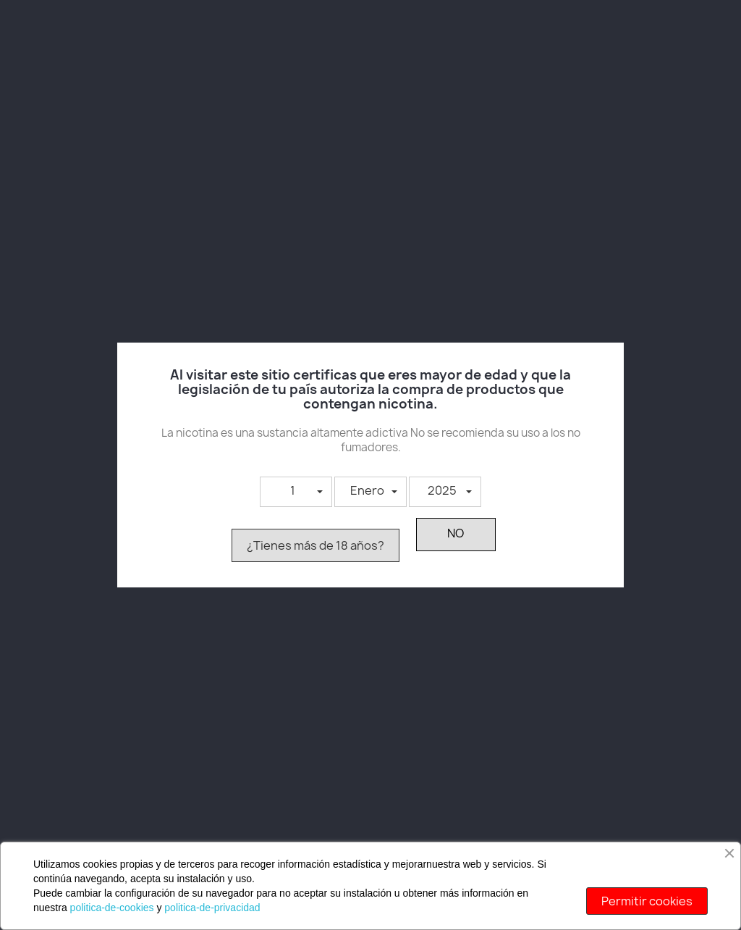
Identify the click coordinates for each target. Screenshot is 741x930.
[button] (296, 492)
